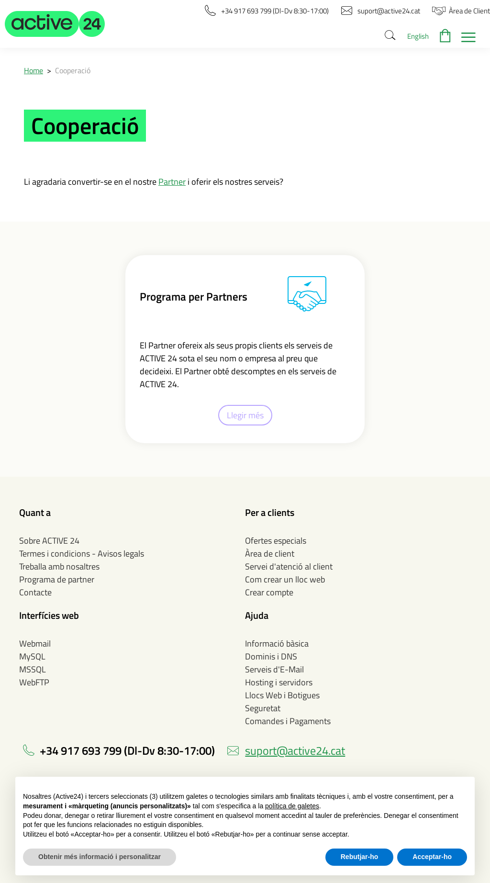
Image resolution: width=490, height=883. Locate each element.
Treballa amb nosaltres (59, 566)
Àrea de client (269, 553)
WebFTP (34, 682)
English (418, 36)
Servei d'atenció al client (289, 566)
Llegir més (245, 415)
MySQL (32, 656)
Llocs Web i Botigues (282, 695)
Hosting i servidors (278, 682)
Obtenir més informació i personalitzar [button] (99, 857)
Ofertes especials (275, 540)
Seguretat (262, 708)
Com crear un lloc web (285, 579)
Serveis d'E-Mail (274, 669)
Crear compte (269, 592)
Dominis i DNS (271, 656)
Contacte (35, 592)
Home (33, 70)
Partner (172, 181)
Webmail (35, 643)
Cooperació (72, 70)
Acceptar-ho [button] (432, 857)
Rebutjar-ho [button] (360, 857)
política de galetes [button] (292, 806)
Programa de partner (56, 579)
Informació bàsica (277, 643)
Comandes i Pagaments (288, 721)
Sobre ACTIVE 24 (49, 540)
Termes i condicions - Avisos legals (81, 553)
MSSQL (32, 669)
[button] (55, 24)
